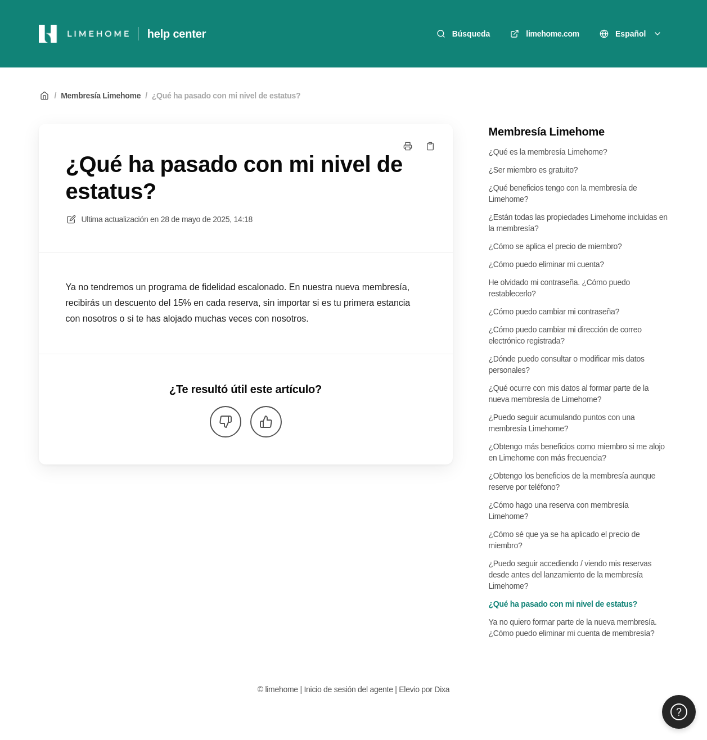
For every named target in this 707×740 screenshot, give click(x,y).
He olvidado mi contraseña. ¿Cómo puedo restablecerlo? (560, 288)
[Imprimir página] (408, 146)
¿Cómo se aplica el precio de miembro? (555, 246)
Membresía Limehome (101, 95)
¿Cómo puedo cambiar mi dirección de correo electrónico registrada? (565, 335)
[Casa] (83, 33)
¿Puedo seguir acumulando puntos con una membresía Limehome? (562, 423)
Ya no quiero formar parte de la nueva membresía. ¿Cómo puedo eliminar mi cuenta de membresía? (573, 627)
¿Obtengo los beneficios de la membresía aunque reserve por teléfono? (572, 481)
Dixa (441, 689)
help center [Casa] (176, 34)
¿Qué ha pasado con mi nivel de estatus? (226, 95)
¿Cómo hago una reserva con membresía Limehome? (559, 510)
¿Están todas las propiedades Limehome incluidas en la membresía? (578, 223)
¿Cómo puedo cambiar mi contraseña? (554, 311)
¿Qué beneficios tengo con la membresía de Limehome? (563, 193)
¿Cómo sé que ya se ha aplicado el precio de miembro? (564, 540)
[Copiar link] (430, 146)
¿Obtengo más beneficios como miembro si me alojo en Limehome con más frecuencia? (577, 452)
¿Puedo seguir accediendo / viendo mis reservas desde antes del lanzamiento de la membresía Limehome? (570, 574)
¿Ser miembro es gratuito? (533, 169)
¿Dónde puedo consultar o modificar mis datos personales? (567, 364)
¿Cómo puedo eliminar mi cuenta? (546, 264)
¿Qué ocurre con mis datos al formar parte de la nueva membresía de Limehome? (569, 393)
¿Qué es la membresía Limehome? (548, 151)
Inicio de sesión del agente (348, 689)
